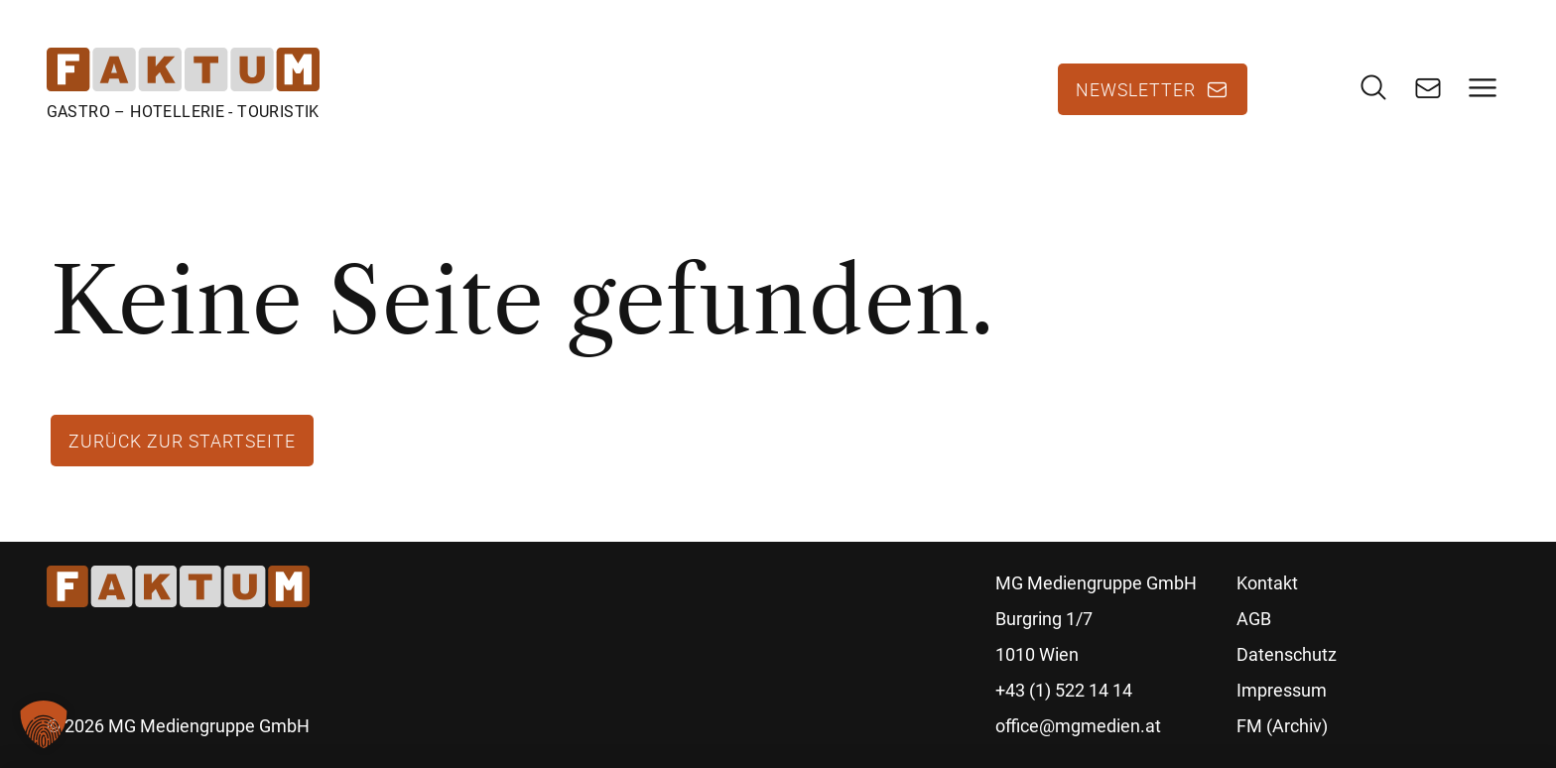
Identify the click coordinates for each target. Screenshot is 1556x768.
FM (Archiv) (1282, 725)
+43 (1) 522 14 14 (1063, 690)
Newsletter (1136, 89)
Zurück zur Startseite (182, 440)
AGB (1253, 618)
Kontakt (1267, 583)
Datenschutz (1286, 654)
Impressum (1281, 690)
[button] (43, 724)
